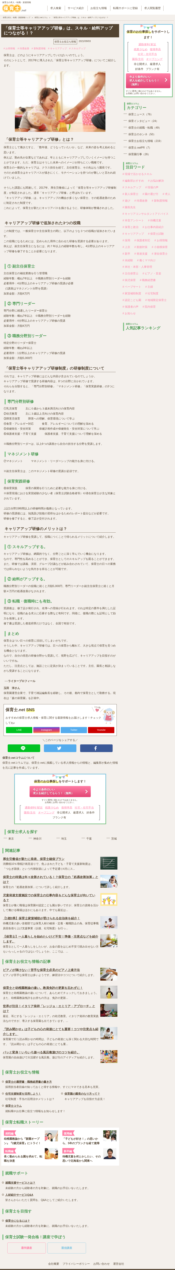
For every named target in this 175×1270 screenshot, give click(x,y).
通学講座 (26, 1247)
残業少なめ (52, 807)
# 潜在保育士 (160, 253)
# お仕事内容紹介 (153, 227)
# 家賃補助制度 (132, 293)
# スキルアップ (77, 48)
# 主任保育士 (130, 273)
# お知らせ (129, 313)
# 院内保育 (149, 306)
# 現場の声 (151, 187)
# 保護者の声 (130, 306)
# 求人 (166, 194)
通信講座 (66, 1247)
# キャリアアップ (57, 48)
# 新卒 (126, 253)
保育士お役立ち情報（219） (145, 141)
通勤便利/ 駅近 (34, 807)
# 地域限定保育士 (156, 300)
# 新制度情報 (39, 48)
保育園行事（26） (139, 154)
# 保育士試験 (156, 233)
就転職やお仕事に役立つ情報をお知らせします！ (35, 1107)
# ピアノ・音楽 (152, 273)
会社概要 (53, 1263)
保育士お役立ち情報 (65, 41)
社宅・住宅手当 (84, 807)
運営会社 (118, 1263)
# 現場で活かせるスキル (137, 174)
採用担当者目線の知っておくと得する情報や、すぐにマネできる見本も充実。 (53, 1083)
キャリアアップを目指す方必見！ (84, 1095)
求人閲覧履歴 (152, 8)
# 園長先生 (129, 207)
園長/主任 (30, 812)
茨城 (114, 838)
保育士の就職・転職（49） (144, 127)
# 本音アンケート (133, 220)
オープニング (46, 812)
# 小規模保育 (160, 247)
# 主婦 (149, 286)
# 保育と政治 (130, 227)
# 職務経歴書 (148, 280)
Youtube (101, 730)
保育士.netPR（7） (140, 147)
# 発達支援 (140, 253)
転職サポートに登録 (125, 8)
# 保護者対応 (142, 240)
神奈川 (37, 838)
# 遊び (126, 200)
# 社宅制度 (151, 293)
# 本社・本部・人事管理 (137, 266)
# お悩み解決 (156, 180)
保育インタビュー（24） (143, 121)
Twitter (73, 730)
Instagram (46, 730)
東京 (11, 838)
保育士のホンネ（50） (142, 134)
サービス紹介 (76, 8)
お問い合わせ (101, 1263)
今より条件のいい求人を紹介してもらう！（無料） (53, 791)
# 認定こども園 (132, 300)
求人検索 (55, 8)
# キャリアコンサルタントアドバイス (146, 213)
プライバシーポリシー (76, 1263)
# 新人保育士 (130, 194)
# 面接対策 (140, 247)
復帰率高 (66, 807)
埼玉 (64, 838)
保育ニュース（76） (140, 114)
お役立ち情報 (98, 8)
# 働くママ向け (146, 260)
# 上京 (126, 247)
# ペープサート (132, 286)
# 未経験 (128, 260)
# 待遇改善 (23, 48)
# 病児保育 (129, 280)
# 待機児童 (154, 220)
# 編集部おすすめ (133, 180)
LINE (19, 730)
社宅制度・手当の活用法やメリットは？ (30, 1095)
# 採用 (126, 240)
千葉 (89, 838)
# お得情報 (9, 48)
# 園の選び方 (150, 194)
